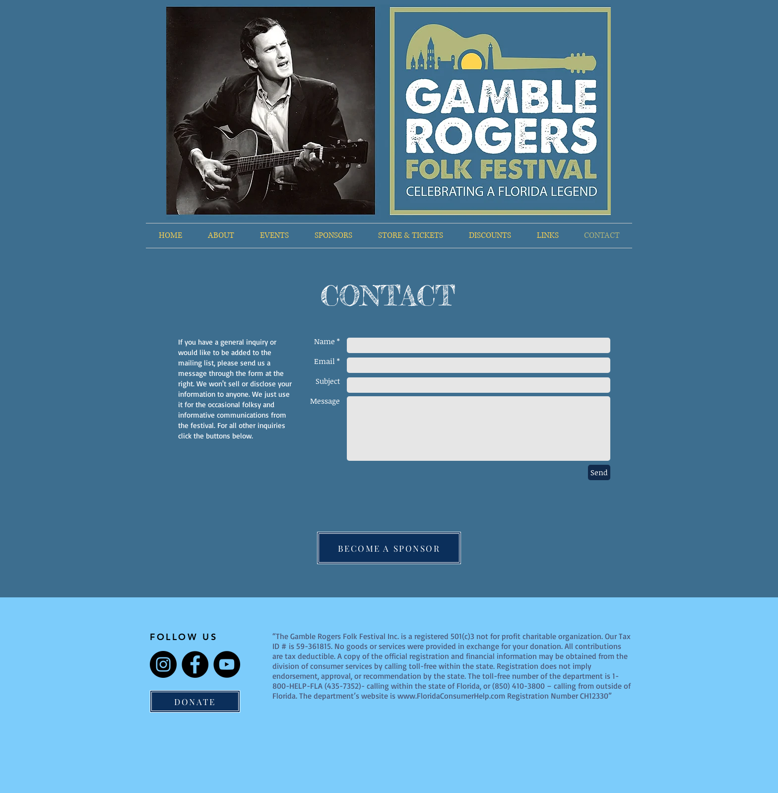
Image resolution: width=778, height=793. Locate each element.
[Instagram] (163, 664)
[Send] (599, 472)
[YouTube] (226, 664)
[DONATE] (195, 701)
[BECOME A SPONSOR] (389, 548)
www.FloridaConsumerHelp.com (451, 696)
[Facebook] (195, 664)
